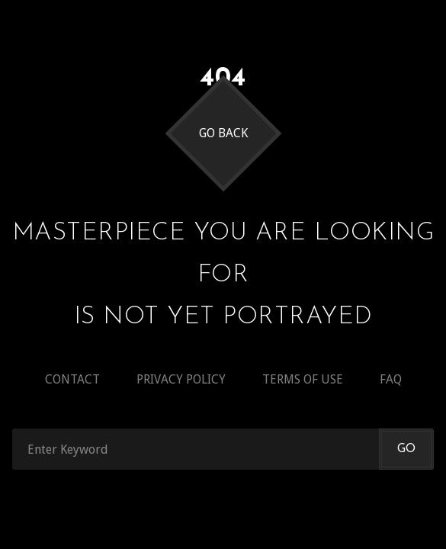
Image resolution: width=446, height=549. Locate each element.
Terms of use (302, 379)
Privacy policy (181, 379)
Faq (391, 379)
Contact (72, 379)
